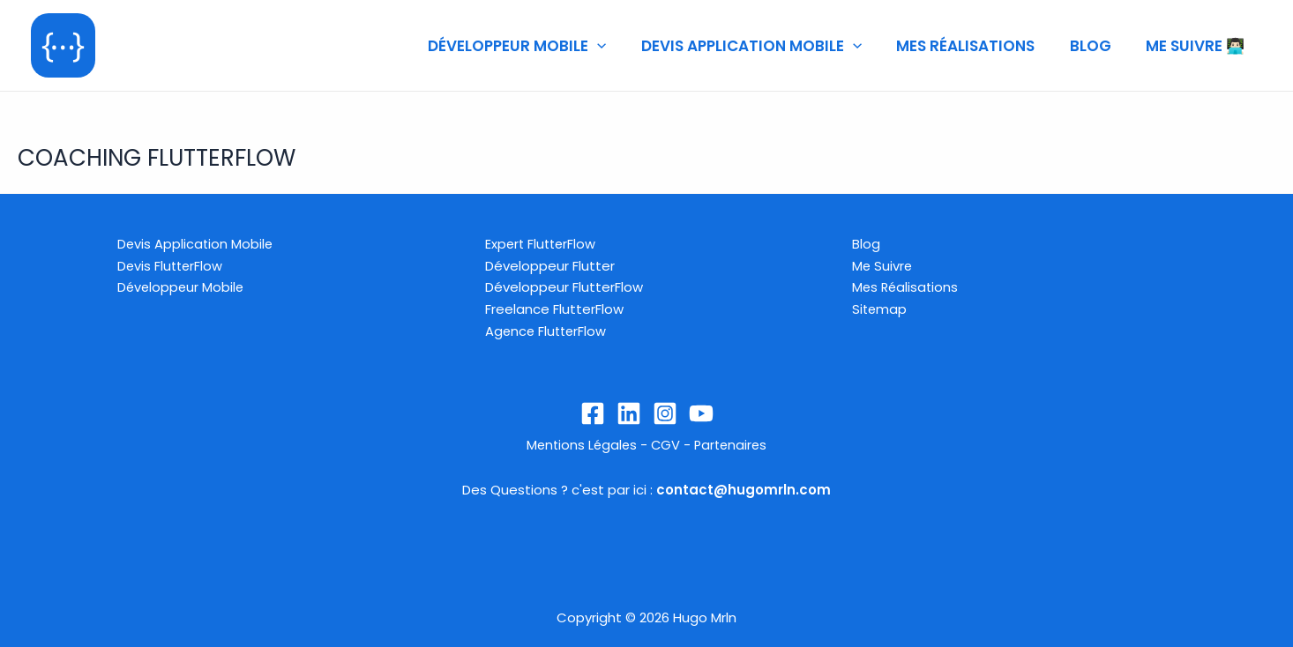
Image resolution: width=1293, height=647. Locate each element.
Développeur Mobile (182, 286)
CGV (666, 444)
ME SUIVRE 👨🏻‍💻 (1197, 45)
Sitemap (880, 308)
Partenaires (733, 444)
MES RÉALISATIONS (977, 45)
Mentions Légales (580, 444)
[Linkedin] (629, 412)
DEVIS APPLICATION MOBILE (768, 46)
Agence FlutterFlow (547, 330)
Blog (866, 243)
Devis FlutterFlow (171, 265)
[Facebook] (592, 412)
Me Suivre (883, 265)
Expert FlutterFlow (542, 243)
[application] (619, 46)
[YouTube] (701, 412)
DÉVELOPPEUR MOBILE (539, 46)
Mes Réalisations (906, 286)
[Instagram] (665, 412)
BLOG (1097, 45)
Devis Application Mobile (196, 243)
